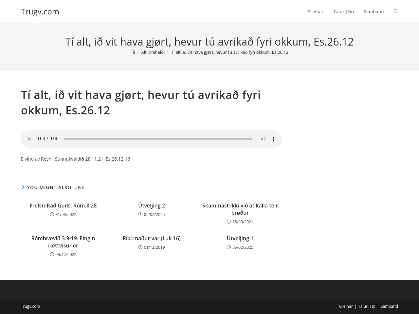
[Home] (133, 52)
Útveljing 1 (240, 238)
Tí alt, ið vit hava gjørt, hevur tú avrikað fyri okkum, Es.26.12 (229, 52)
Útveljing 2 (151, 205)
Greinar (346, 306)
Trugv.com (40, 11)
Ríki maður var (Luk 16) (151, 238)
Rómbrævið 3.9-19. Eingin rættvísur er (63, 242)
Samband (389, 306)
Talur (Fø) (366, 306)
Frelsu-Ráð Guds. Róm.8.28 (63, 205)
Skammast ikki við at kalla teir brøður (240, 209)
